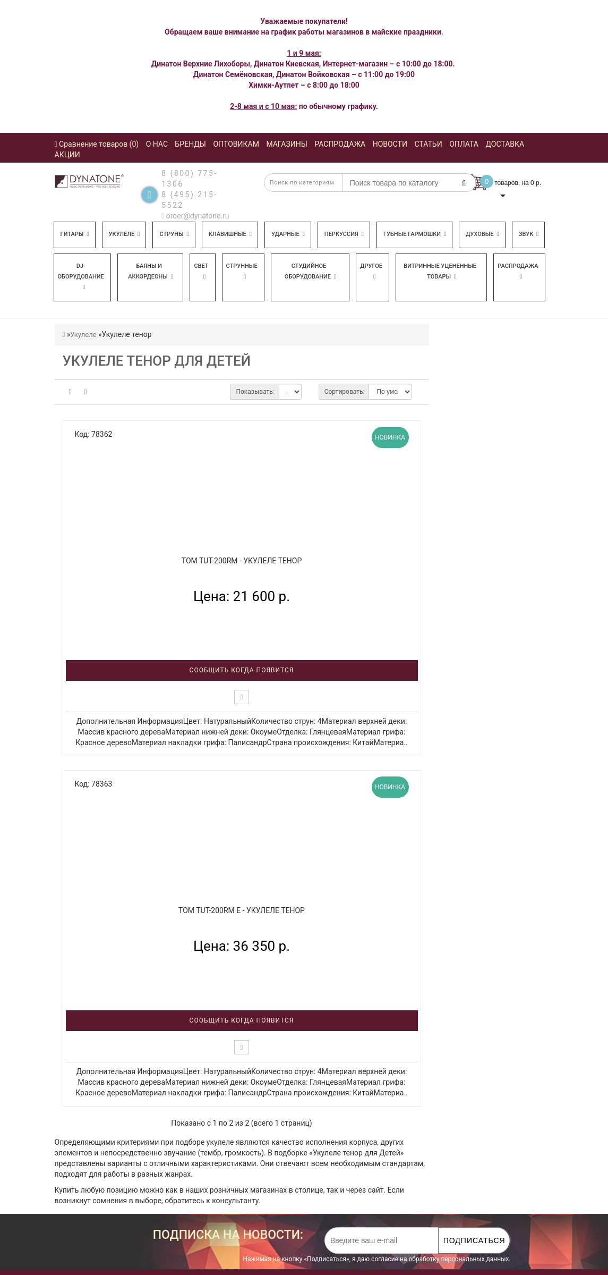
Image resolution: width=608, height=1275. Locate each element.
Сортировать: (344, 391)
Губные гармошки (414, 234)
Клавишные (230, 234)
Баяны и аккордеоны (150, 271)
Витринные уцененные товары (440, 271)
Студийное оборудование (310, 271)
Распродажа (518, 271)
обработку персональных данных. (459, 1259)
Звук (529, 234)
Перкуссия (344, 234)
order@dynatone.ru (195, 216)
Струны (174, 234)
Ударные (288, 234)
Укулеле (124, 234)
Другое (371, 271)
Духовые (482, 234)
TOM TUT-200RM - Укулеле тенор (242, 560)
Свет (201, 271)
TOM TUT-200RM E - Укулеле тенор (241, 910)
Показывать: (255, 391)
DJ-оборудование (81, 276)
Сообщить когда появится (242, 670)
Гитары (75, 234)
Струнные (242, 271)
